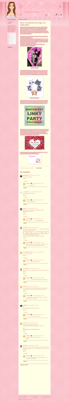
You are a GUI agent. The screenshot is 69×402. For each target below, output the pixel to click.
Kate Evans (25, 345)
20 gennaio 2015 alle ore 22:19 (36, 192)
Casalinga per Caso (35, 131)
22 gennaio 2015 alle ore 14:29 (38, 295)
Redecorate (25, 102)
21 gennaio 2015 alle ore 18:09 (32, 286)
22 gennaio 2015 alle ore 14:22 (38, 242)
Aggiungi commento (24, 365)
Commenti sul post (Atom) (27, 399)
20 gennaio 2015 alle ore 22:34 (38, 183)
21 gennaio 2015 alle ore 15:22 (38, 252)
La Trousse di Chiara (44, 39)
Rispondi (24, 178)
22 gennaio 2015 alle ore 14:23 (38, 260)
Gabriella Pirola (25, 175)
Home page (35, 397)
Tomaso (24, 208)
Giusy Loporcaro (26, 268)
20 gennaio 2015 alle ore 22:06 (34, 175)
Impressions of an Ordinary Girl (41, 70)
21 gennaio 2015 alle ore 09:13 (31, 208)
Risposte (25, 181)
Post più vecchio (46, 397)
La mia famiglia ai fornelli (28, 252)
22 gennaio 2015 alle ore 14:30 (37, 335)
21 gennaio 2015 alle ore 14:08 (33, 227)
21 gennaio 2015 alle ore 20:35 (32, 305)
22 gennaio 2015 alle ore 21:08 (37, 356)
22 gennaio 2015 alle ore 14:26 (38, 278)
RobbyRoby (25, 305)
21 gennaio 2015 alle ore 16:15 (34, 268)
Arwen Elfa (25, 227)
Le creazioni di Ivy (26, 192)
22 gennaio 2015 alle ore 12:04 (32, 323)
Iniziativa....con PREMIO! (10, 22)
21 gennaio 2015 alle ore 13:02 (37, 219)
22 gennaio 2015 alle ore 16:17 (33, 345)
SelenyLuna (28, 183)
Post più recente (22, 397)
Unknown (25, 286)
